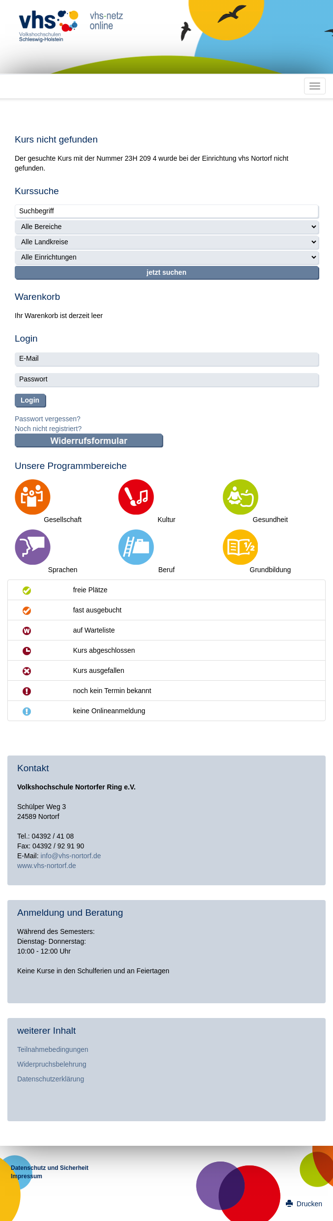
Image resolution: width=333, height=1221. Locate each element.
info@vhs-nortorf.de (70, 856)
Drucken (304, 1204)
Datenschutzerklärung (50, 1079)
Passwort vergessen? (48, 419)
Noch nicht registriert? (48, 429)
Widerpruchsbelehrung (51, 1064)
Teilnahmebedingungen (52, 1049)
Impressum (26, 1176)
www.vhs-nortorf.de (46, 866)
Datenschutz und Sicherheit (49, 1167)
